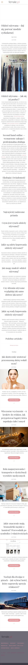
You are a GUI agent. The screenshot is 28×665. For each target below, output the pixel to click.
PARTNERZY (20, 643)
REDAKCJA (4, 645)
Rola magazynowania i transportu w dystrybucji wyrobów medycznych (14, 472)
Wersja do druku (14, 345)
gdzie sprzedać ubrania (13, 123)
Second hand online (19, 116)
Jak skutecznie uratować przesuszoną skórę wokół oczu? (14, 360)
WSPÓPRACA (4, 643)
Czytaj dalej (14, 400)
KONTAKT (13, 643)
